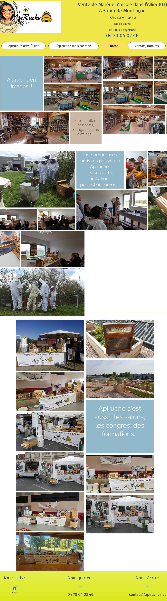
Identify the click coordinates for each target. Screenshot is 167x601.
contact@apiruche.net (147, 594)
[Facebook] (14, 590)
